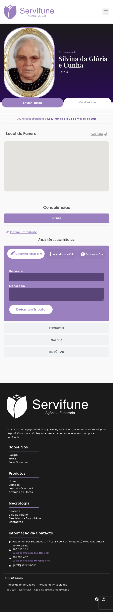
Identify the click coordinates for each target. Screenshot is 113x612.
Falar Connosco (19, 462)
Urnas (12, 481)
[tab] (56, 218)
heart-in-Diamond (21, 488)
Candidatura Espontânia (25, 518)
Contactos (16, 522)
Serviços (14, 511)
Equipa (13, 455)
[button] (105, 11)
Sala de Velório (18, 514)
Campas (14, 485)
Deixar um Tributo (31, 309)
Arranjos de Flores (21, 492)
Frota (12, 458)
